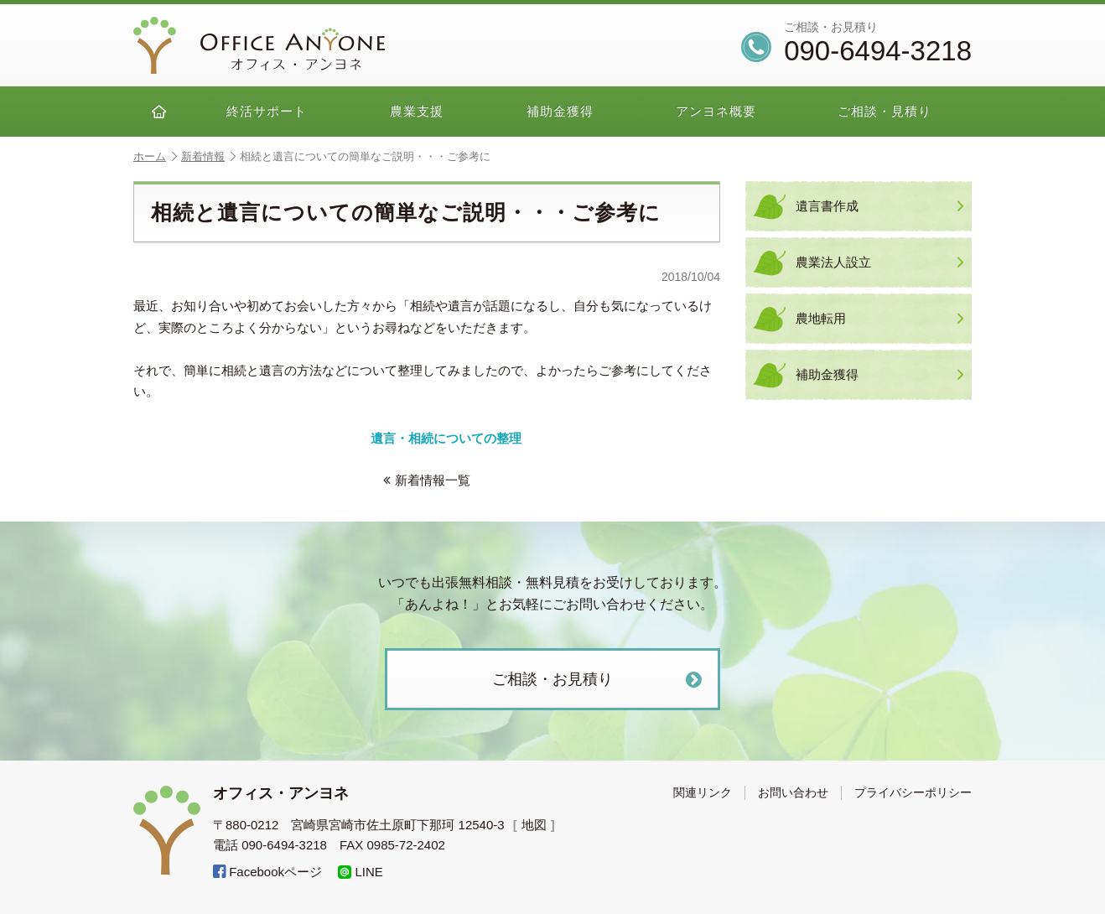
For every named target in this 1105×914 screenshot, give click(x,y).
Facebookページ (267, 872)
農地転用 (879, 318)
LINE (360, 872)
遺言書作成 (879, 206)
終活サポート (266, 111)
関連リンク (702, 792)
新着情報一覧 (426, 480)
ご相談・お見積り (598, 679)
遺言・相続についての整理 (446, 438)
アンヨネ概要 (716, 111)
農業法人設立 (879, 262)
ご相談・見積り (884, 111)
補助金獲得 (560, 111)
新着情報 (208, 156)
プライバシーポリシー (913, 792)
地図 (534, 825)
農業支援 (417, 111)
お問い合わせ (793, 792)
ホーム (155, 156)
